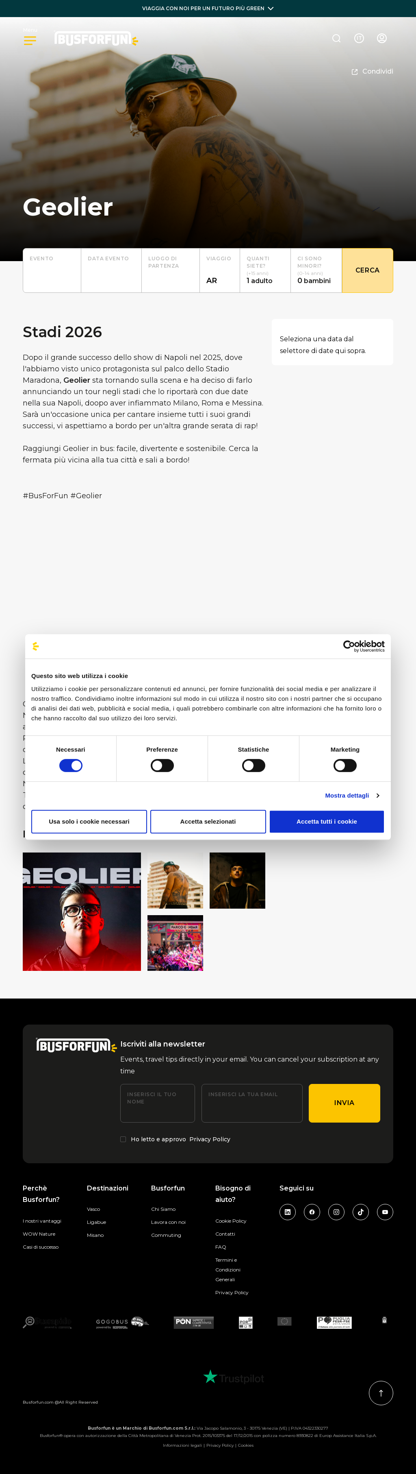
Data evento (108, 258)
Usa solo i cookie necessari (89, 821)
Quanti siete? (258, 262)
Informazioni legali (182, 1445)
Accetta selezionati (208, 821)
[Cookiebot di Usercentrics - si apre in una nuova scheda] (349, 646)
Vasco (93, 1209)
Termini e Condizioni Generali (227, 1269)
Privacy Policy (209, 1139)
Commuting (166, 1235)
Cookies (246, 1445)
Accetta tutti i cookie (327, 821)
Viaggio (218, 258)
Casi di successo (40, 1247)
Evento (42, 258)
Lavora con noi (168, 1222)
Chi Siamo (163, 1209)
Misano (95, 1235)
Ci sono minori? (309, 262)
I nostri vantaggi (42, 1221)
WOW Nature (39, 1234)
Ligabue (96, 1222)
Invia (344, 1103)
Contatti (225, 1234)
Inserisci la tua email (242, 1094)
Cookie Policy (231, 1221)
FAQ (220, 1247)
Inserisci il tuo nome (151, 1098)
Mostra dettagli (347, 795)
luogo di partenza (163, 262)
